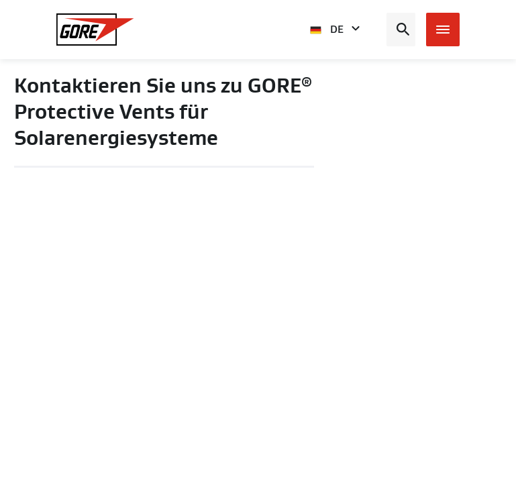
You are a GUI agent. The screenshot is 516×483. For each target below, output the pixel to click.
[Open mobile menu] (443, 29)
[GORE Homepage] (95, 29)
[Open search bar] (400, 29)
